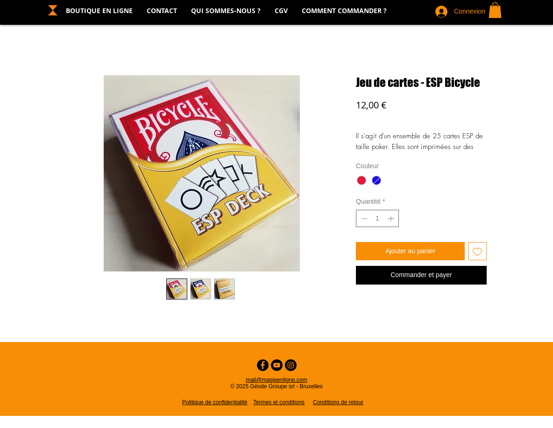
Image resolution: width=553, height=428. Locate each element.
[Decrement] (363, 218)
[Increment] (391, 218)
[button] (495, 10)
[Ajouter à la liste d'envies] (477, 251)
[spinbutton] (377, 218)
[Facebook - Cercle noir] (263, 365)
